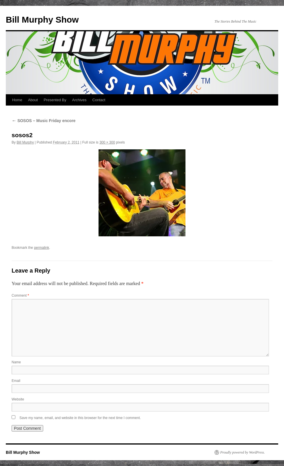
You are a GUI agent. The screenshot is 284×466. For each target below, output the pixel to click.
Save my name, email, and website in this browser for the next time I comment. (80, 418)
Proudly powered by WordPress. (242, 452)
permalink (41, 248)
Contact (98, 100)
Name (16, 362)
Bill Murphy (25, 142)
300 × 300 (107, 142)
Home (17, 100)
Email (16, 381)
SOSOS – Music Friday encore (44, 120)
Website (18, 399)
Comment (20, 295)
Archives (79, 100)
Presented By (55, 100)
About (33, 100)
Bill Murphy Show (42, 19)
